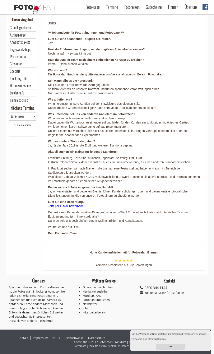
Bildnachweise (74, 338)
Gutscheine (154, 7)
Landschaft (17, 93)
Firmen (173, 7)
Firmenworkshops (21, 85)
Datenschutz (96, 338)
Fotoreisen (132, 7)
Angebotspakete (20, 42)
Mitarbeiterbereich (95, 312)
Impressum (40, 338)
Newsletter (90, 304)
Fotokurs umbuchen (96, 300)
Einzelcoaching (19, 100)
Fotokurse (92, 7)
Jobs (85, 308)
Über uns (191, 7)
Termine (112, 7)
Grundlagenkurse (20, 27)
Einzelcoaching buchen (98, 287)
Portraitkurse (18, 56)
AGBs (56, 338)
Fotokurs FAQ (92, 296)
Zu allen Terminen (22, 125)
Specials (15, 71)
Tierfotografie (18, 78)
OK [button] (170, 346)
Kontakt (23, 338)
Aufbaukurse (18, 35)
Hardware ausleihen (96, 291)
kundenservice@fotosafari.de (164, 293)
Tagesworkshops (20, 49)
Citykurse (16, 63)
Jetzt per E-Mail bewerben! (65, 206)
